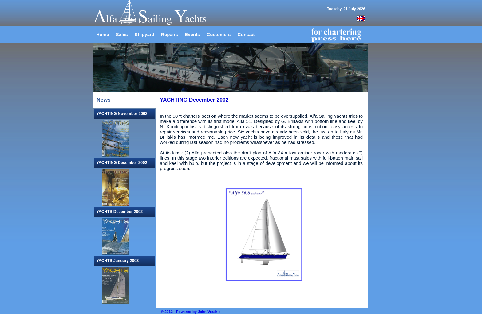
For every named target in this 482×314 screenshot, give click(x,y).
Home (102, 34)
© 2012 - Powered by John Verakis (190, 312)
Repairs (169, 34)
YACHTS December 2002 (119, 211)
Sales (122, 34)
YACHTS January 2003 (117, 260)
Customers (219, 34)
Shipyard (144, 34)
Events (192, 34)
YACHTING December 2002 (121, 162)
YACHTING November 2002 (121, 113)
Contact (246, 34)
